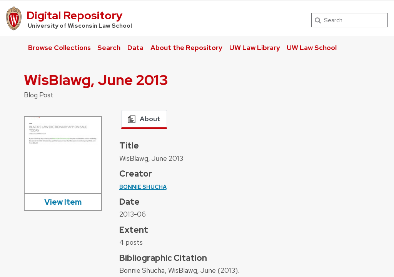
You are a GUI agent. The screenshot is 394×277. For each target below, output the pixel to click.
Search (108, 47)
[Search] (349, 20)
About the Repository (186, 47)
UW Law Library (254, 47)
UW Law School (312, 47)
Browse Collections (59, 47)
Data (135, 47)
